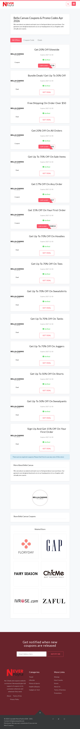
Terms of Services (60, 690)
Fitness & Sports (34, 683)
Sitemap (56, 677)
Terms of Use (17, 696)
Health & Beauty (34, 686)
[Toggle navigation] (74, 4)
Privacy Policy (14, 699)
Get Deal (47, 92)
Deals (40, 40)
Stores (56, 683)
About (9, 696)
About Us (57, 686)
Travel (31, 677)
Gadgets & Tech (34, 690)
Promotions (58, 693)
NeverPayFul (20, 719)
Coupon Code (28, 40)
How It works (58, 680)
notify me (55, 654)
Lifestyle (32, 680)
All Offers (16, 40)
